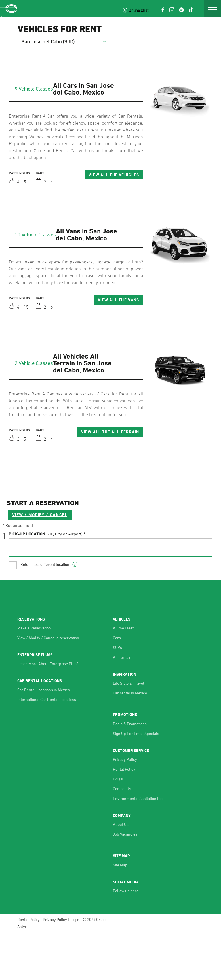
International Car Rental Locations (46, 722)
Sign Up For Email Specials (136, 756)
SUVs (117, 671)
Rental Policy (124, 792)
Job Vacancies (125, 857)
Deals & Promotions (130, 746)
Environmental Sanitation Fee (138, 822)
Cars (117, 661)
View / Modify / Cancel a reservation (48, 661)
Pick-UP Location (46, 556)
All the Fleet (123, 651)
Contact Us (122, 812)
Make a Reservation (34, 651)
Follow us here (125, 914)
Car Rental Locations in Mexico (43, 713)
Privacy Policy (125, 782)
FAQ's (118, 802)
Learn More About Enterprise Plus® (47, 687)
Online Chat (138, 10)
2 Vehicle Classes (34, 363)
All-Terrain (122, 680)
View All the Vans (118, 299)
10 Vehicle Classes (35, 234)
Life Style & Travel (128, 706)
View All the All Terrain (110, 431)
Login (74, 943)
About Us (121, 847)
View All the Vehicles (114, 174)
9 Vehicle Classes (34, 88)
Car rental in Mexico (130, 716)
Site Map (120, 888)
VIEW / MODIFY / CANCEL (39, 537)
